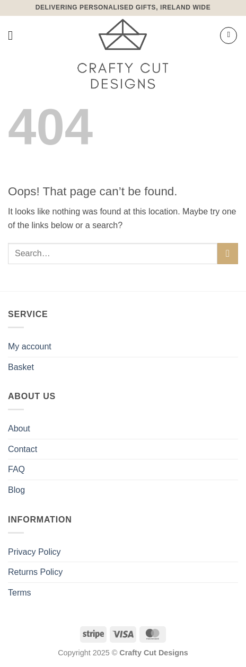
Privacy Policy (34, 551)
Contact (22, 449)
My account (29, 346)
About (19, 428)
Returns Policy (35, 571)
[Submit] (227, 253)
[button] (14, 35)
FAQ (16, 469)
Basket (21, 367)
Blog (16, 489)
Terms (19, 592)
